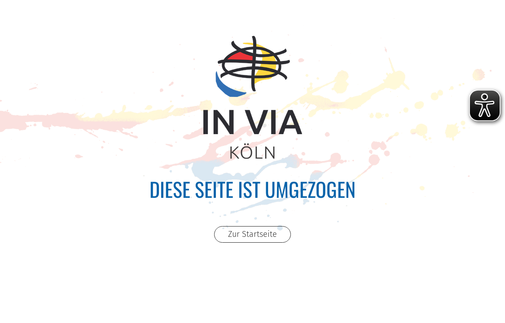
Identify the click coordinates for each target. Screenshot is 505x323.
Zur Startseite (252, 234)
